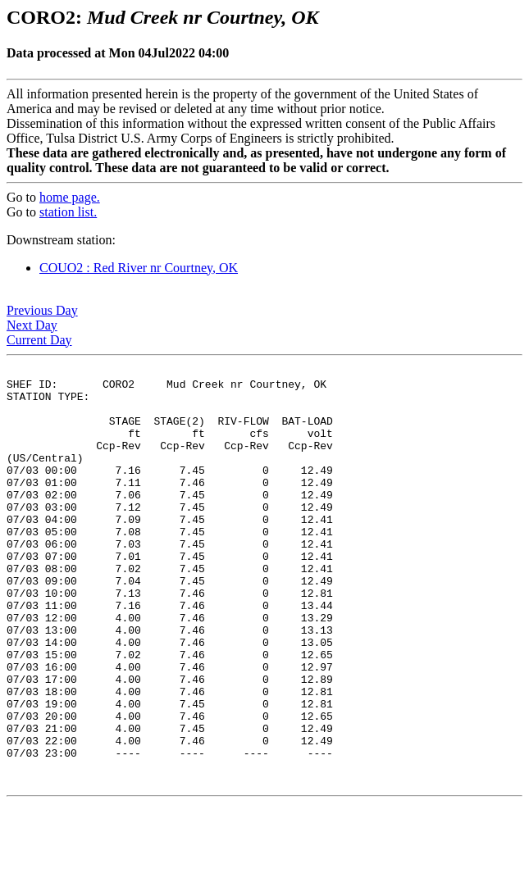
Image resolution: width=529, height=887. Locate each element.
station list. (68, 212)
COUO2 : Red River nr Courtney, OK (138, 268)
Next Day (32, 325)
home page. (69, 197)
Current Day (39, 340)
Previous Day (42, 310)
